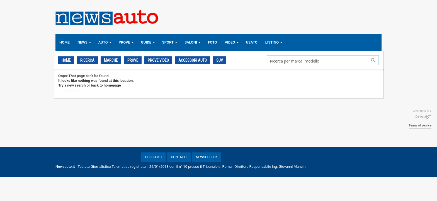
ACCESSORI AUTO (192, 60)
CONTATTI (179, 157)
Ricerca (87, 60)
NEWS (82, 42)
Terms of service (420, 125)
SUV (219, 60)
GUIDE (146, 42)
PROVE (124, 42)
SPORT (168, 42)
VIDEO (230, 42)
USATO (252, 42)
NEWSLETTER (206, 157)
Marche (111, 60)
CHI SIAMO (153, 157)
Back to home (69, 91)
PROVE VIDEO (158, 60)
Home (66, 60)
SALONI (190, 42)
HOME (64, 42)
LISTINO (272, 42)
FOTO (212, 42)
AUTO (103, 42)
